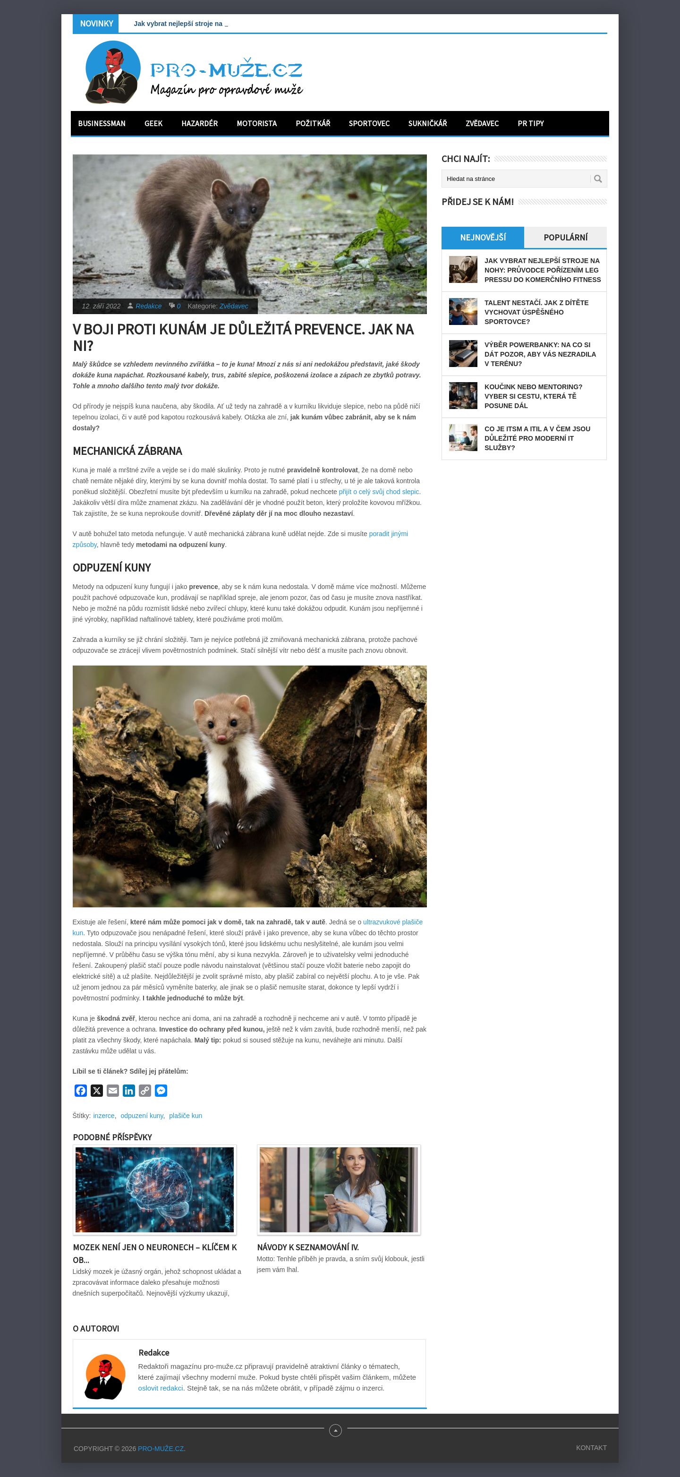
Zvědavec (482, 123)
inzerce (104, 1115)
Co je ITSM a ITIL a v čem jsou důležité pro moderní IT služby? (537, 438)
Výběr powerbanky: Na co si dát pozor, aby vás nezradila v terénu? (540, 354)
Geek (153, 123)
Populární (565, 237)
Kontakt (591, 1447)
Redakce (149, 306)
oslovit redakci (160, 1388)
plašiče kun (185, 1115)
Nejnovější (483, 237)
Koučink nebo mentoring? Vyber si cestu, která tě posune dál (533, 396)
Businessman (102, 123)
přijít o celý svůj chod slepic (379, 491)
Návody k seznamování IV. (308, 1247)
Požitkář (313, 123)
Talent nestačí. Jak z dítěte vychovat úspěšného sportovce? (536, 312)
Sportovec (369, 123)
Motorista (257, 123)
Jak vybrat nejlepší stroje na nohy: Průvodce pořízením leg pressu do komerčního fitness (542, 270)
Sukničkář (427, 123)
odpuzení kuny (141, 1115)
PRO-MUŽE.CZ (161, 1448)
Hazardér (199, 123)
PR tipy (531, 123)
